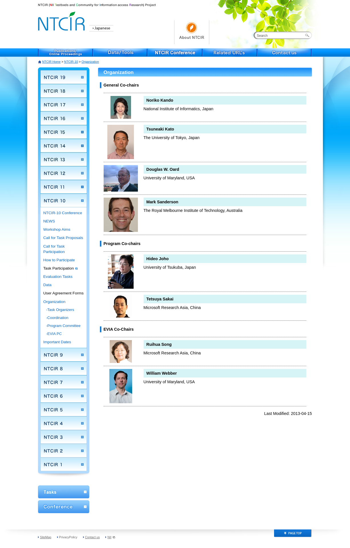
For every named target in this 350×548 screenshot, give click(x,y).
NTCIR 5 (64, 409)
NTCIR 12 (64, 173)
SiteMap (45, 537)
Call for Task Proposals (63, 238)
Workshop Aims (57, 229)
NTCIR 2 (64, 450)
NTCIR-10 (71, 61)
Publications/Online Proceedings (65, 52)
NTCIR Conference (175, 52)
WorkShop (63, 491)
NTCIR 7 (64, 382)
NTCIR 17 (64, 104)
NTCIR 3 (64, 437)
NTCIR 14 (64, 145)
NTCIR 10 (64, 200)
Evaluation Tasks (58, 276)
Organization (54, 302)
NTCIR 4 (64, 423)
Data (47, 285)
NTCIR (62, 20)
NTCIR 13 (64, 159)
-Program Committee (63, 326)
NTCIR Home (51, 61)
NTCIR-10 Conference (62, 213)
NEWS (49, 221)
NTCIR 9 (64, 355)
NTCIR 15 (64, 132)
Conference (63, 506)
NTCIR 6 (64, 396)
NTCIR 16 (64, 118)
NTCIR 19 (64, 77)
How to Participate (59, 260)
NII (111, 537)
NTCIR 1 (64, 464)
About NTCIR (191, 32)
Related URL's (229, 52)
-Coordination (57, 318)
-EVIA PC (54, 334)
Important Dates (57, 342)
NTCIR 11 (64, 187)
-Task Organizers (60, 310)
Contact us (284, 52)
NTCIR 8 (64, 368)
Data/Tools (120, 52)
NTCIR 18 (64, 91)
